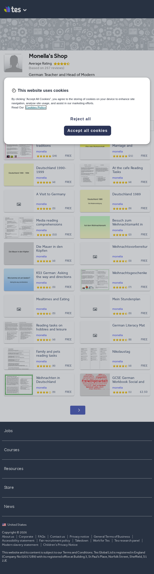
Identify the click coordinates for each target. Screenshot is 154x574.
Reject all (80, 119)
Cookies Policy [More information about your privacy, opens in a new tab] (36, 107)
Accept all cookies (87, 130)
